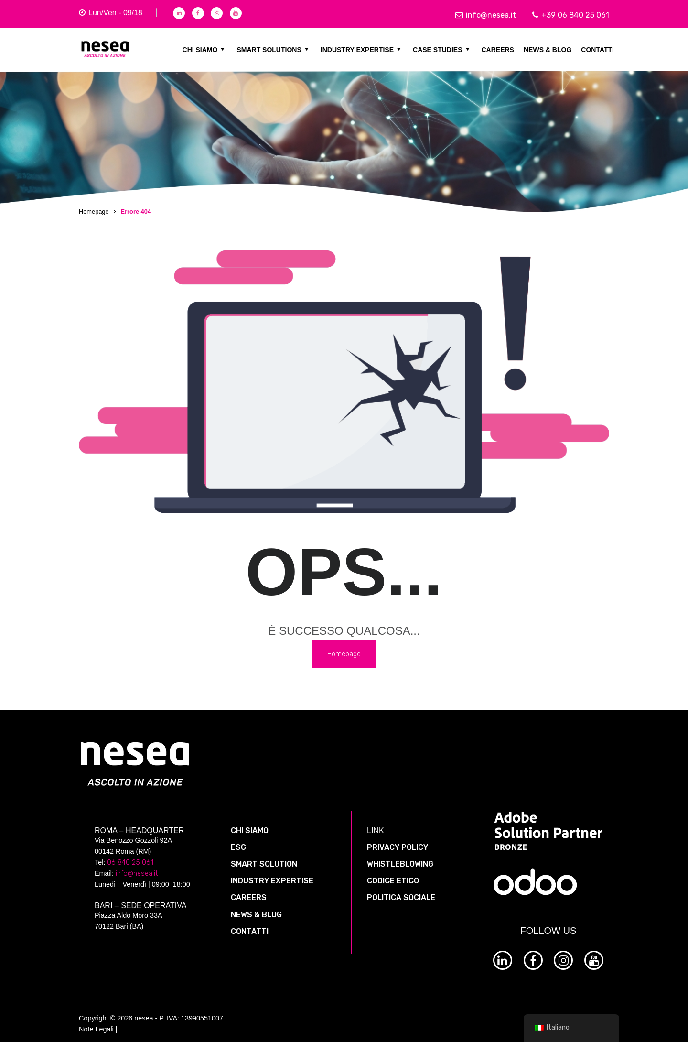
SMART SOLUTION (264, 856)
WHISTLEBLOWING (400, 856)
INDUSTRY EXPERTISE (362, 49)
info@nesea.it (485, 15)
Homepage (94, 211)
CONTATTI (597, 49)
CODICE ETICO (393, 873)
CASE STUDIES (442, 49)
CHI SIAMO (205, 49)
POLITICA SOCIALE (401, 890)
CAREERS (498, 49)
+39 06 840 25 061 (570, 15)
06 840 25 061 (130, 855)
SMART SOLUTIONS (273, 49)
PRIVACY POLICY (397, 840)
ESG (238, 840)
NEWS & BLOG (547, 49)
